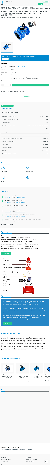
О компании (28, 457)
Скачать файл (8, 197)
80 (20, 66)
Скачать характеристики (7, 105)
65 (18, 66)
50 (17, 66)
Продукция (3, 457)
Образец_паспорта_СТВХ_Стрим (13, 195)
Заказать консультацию (25, 96)
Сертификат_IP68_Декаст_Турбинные (14, 210)
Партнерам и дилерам (6, 459)
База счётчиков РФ (30, 461)
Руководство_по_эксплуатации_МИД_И (15, 200)
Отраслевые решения (30, 463)
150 (22, 66)
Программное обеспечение (31, 459)
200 (24, 66)
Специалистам (4, 461)
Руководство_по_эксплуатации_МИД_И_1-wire (16, 205)
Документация (4, 463)
